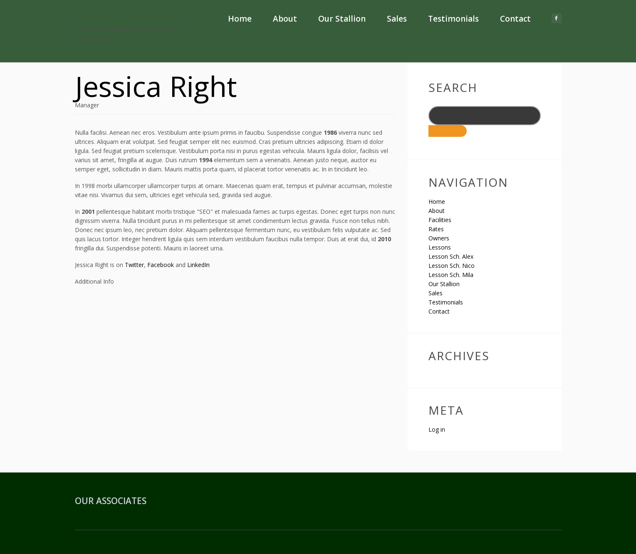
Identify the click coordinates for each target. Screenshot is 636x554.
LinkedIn (198, 265)
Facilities (439, 220)
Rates (436, 229)
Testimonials (453, 18)
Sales (397, 18)
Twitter (134, 265)
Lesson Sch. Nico (451, 266)
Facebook (160, 265)
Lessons (439, 247)
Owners (438, 238)
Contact (515, 18)
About (285, 18)
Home (240, 18)
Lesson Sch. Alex (450, 256)
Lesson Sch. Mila (450, 275)
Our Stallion (342, 18)
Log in (436, 429)
